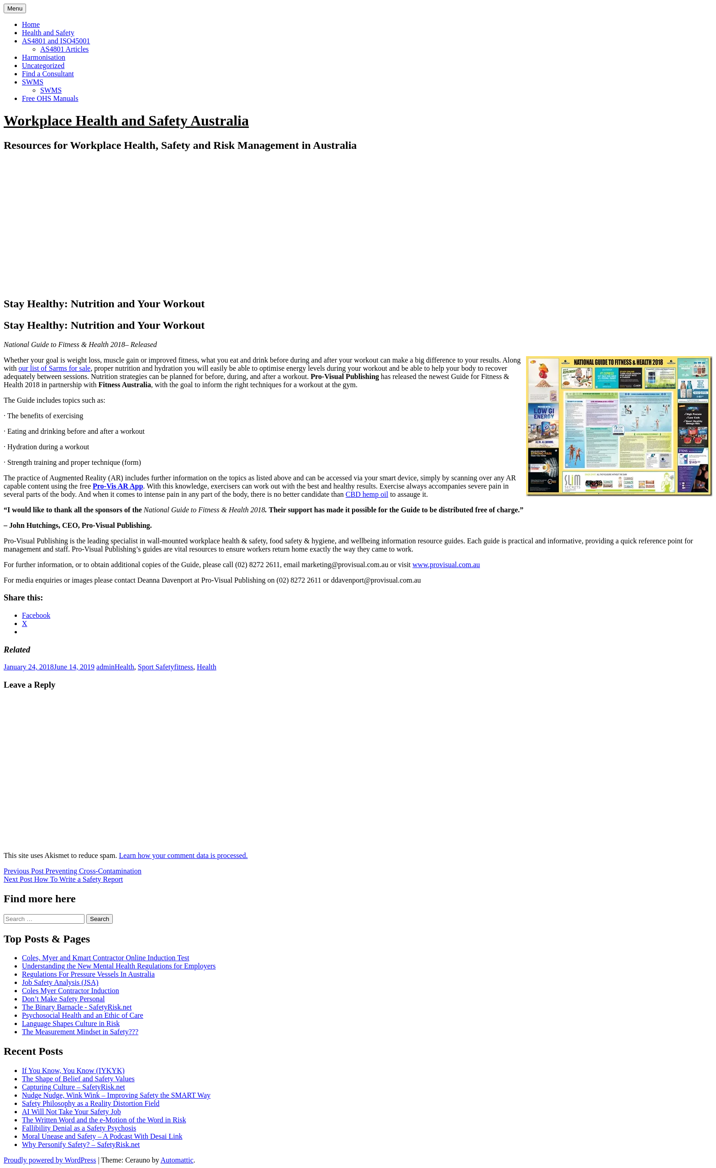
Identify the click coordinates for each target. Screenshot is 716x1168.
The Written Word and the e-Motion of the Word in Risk (104, 1120)
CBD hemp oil (367, 494)
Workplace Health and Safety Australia (126, 120)
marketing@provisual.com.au (345, 564)
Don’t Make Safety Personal (63, 999)
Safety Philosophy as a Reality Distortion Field (90, 1103)
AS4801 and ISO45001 (56, 41)
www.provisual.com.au (446, 564)
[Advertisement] (358, 225)
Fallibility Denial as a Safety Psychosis (79, 1128)
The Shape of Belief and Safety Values (78, 1079)
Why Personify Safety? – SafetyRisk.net (81, 1144)
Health (124, 667)
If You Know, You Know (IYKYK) (73, 1070)
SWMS (32, 82)
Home (31, 24)
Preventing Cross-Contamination (73, 871)
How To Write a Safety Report (63, 879)
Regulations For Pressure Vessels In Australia (88, 974)
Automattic (177, 1160)
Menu (14, 8)
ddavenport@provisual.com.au (376, 580)
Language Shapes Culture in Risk (71, 1023)
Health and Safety (48, 33)
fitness (183, 667)
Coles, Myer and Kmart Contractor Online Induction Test (106, 958)
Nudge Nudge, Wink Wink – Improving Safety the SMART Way (116, 1095)
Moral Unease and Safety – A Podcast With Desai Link (102, 1136)
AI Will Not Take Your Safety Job (71, 1111)
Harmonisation (43, 57)
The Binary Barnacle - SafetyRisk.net (77, 1007)
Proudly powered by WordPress (50, 1160)
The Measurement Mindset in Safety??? (80, 1032)
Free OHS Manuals (50, 98)
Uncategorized (43, 65)
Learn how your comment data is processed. (183, 855)
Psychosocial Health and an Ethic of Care (82, 1015)
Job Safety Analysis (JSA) (60, 982)
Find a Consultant (48, 74)
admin (105, 667)
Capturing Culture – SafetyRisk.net (73, 1087)
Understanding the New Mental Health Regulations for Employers (119, 966)
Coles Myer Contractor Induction (70, 990)
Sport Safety (156, 667)
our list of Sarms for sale (54, 368)
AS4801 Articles (64, 49)
